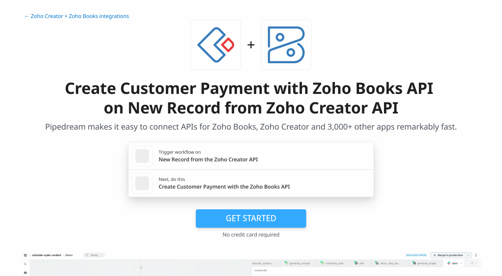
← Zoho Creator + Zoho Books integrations (76, 16)
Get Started (251, 218)
